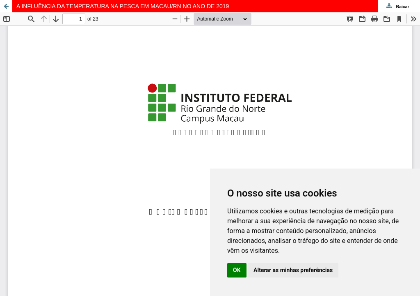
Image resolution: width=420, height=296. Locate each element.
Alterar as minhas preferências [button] (293, 270)
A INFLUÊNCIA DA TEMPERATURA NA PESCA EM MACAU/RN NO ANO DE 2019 (122, 6)
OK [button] (237, 270)
